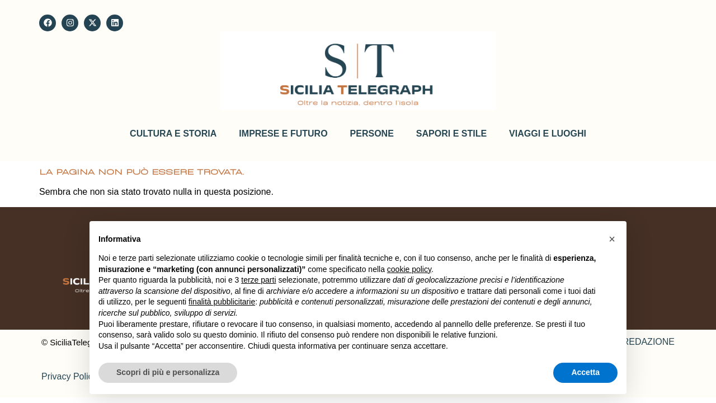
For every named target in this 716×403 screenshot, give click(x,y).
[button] (612, 239)
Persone (372, 133)
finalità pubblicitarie (222, 301)
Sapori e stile (451, 133)
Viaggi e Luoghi (547, 133)
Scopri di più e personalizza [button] (167, 372)
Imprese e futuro (283, 133)
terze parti (258, 279)
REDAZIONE (649, 341)
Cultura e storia (173, 133)
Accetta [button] (585, 372)
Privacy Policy (69, 376)
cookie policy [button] (409, 269)
